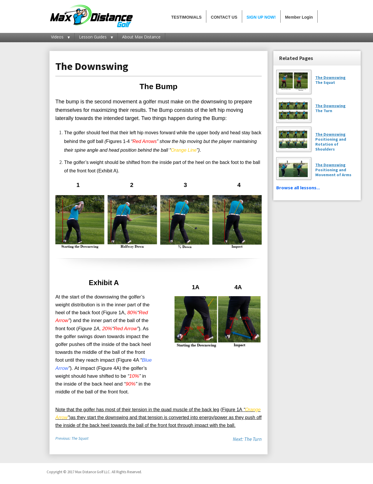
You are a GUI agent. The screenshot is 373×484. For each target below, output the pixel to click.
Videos (57, 37)
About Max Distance (141, 37)
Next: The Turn (247, 439)
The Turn (323, 110)
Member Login (299, 17)
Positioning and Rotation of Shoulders (330, 142)
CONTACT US (224, 17)
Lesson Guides (93, 37)
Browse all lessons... (298, 187)
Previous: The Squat (72, 438)
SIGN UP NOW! (261, 17)
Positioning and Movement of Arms (333, 169)
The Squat (325, 82)
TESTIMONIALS (186, 17)
